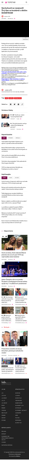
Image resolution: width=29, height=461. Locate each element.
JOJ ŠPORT (4, 398)
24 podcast (18, 407)
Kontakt (4, 433)
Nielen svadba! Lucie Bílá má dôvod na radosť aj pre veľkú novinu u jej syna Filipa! (14, 202)
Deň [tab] (4, 137)
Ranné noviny (18, 403)
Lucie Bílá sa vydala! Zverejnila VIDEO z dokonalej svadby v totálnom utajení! (12, 207)
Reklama (4, 431)
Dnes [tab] (4, 177)
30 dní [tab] (17, 177)
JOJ (2, 393)
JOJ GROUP (4, 403)
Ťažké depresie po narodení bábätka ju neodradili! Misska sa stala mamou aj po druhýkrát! (12, 195)
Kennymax (18, 454)
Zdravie (3, 415)
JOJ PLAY (4, 395)
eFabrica (18, 456)
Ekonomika (18, 420)
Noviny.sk (5, 327)
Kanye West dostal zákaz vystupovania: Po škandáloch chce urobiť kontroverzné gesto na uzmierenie (14, 149)
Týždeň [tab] (10, 137)
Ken (6, 98)
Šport (3, 405)
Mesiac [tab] (18, 137)
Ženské (3, 407)
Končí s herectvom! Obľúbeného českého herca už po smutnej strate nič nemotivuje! (14, 221)
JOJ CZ (3, 400)
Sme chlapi (4, 412)
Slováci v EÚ (18, 422)
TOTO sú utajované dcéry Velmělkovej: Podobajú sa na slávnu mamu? (12, 168)
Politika (17, 417)
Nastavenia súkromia (7, 445)
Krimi (16, 415)
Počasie (4, 420)
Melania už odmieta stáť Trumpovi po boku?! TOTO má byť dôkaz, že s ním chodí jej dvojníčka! (14, 214)
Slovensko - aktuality (21, 410)
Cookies (4, 442)
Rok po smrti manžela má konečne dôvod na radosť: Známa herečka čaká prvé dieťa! (14, 188)
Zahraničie (18, 412)
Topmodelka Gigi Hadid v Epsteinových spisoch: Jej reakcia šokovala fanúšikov (12, 142)
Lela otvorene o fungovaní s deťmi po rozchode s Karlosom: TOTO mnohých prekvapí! (14, 182)
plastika (11, 98)
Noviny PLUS (18, 398)
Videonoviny (18, 400)
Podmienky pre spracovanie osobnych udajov (8, 438)
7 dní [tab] (10, 177)
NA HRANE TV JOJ (19, 405)
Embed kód (25, 38)
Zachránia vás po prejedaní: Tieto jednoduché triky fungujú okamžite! (14, 162)
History (3, 417)
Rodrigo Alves (18, 98)
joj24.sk (17, 395)
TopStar (4, 410)
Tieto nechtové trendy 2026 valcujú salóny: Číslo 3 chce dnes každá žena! (13, 156)
